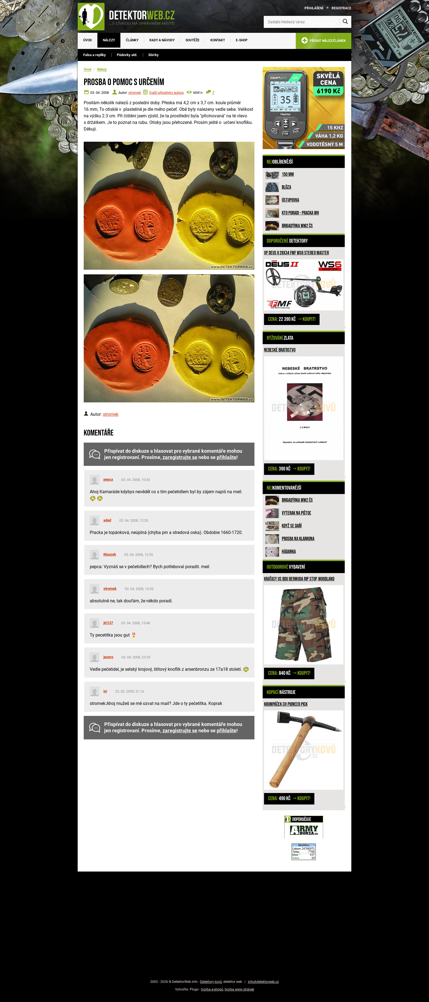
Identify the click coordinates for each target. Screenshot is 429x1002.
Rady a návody (162, 40)
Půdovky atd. (127, 55)
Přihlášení (314, 8)
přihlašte (226, 457)
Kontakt (217, 40)
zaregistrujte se (180, 457)
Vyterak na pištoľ (296, 513)
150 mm (288, 174)
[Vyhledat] (345, 22)
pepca (108, 479)
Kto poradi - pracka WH (300, 213)
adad (107, 520)
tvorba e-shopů (212, 989)
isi (105, 691)
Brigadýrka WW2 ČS (297, 226)
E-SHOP (242, 40)
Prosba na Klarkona (298, 539)
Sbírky (153, 55)
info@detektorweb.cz (263, 982)
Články (132, 40)
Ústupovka (290, 200)
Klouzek (109, 554)
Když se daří (292, 526)
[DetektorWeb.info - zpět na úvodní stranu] (130, 16)
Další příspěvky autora (166, 93)
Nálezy (109, 40)
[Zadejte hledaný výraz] (307, 22)
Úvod (87, 40)
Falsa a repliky (94, 55)
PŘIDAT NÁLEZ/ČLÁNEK (323, 41)
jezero (108, 657)
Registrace (341, 8)
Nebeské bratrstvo (279, 350)
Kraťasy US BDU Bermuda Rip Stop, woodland (299, 579)
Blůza (286, 187)
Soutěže (192, 40)
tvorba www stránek (239, 989)
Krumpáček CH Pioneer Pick (286, 704)
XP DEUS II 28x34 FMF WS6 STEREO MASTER (296, 253)
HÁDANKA (289, 551)
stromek (134, 93)
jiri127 (108, 623)
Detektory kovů (211, 982)
